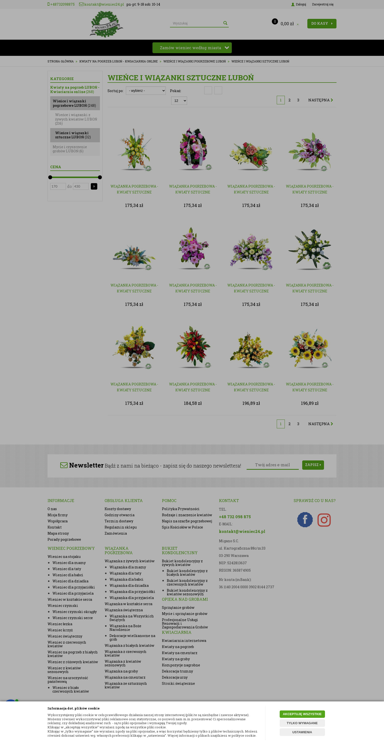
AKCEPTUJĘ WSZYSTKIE (302, 714)
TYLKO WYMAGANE (302, 723)
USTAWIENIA (302, 732)
